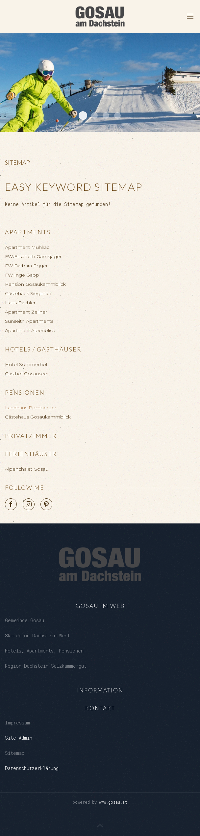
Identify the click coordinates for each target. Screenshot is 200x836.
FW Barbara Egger (26, 266)
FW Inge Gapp (22, 275)
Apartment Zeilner (26, 312)
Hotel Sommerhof (26, 364)
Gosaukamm (117, 115)
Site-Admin (18, 738)
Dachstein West (83, 115)
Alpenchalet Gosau (26, 469)
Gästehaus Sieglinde (28, 293)
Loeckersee (94, 115)
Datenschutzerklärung (32, 768)
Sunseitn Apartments (29, 321)
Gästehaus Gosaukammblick (38, 417)
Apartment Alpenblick (30, 330)
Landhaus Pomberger (30, 408)
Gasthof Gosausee (26, 374)
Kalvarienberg (106, 115)
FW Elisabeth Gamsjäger (33, 256)
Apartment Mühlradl (28, 247)
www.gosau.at (113, 802)
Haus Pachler (20, 303)
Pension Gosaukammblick (35, 284)
